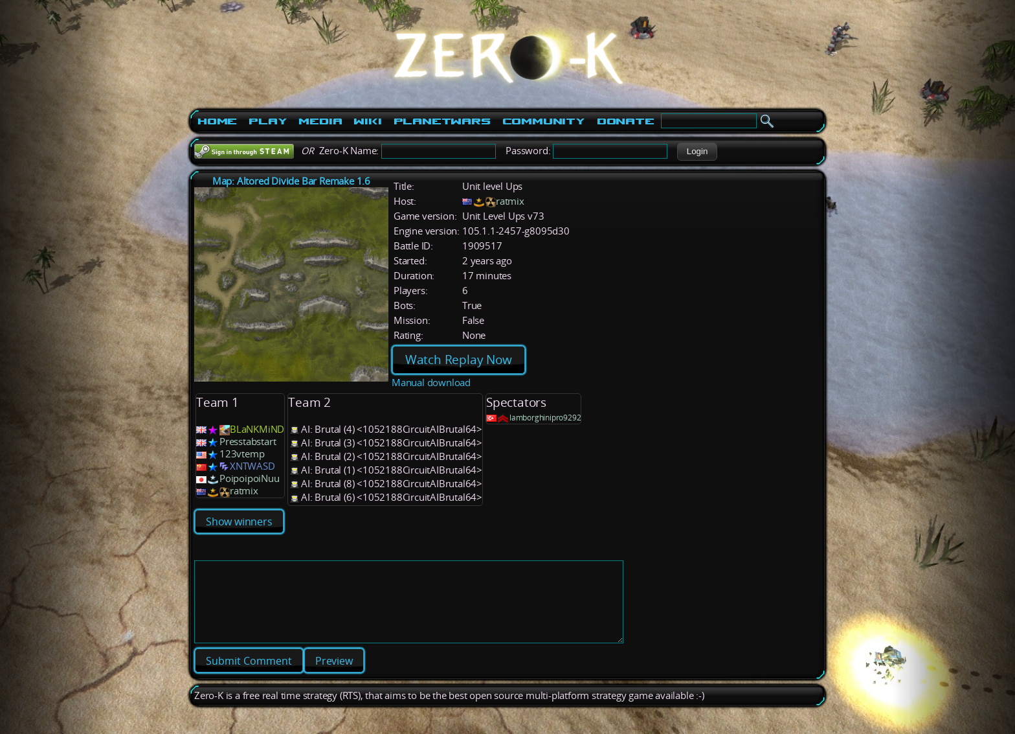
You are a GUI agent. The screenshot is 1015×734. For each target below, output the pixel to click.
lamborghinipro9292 (545, 417)
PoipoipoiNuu (249, 478)
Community (543, 121)
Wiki (367, 121)
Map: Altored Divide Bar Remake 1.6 (291, 181)
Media (320, 121)
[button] (697, 152)
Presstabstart (247, 441)
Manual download (431, 382)
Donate (625, 121)
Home (217, 121)
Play (268, 121)
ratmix (510, 201)
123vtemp (241, 454)
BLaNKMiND (257, 429)
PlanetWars (442, 121)
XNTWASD (252, 466)
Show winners (239, 521)
